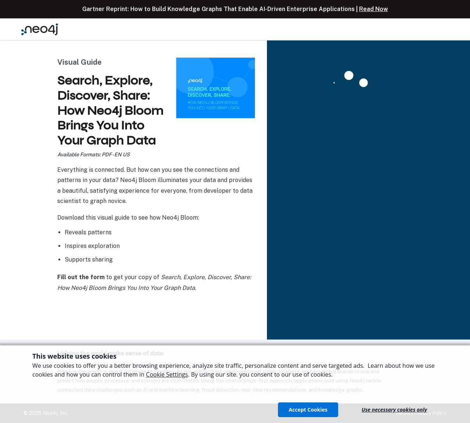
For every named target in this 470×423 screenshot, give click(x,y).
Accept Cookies (308, 409)
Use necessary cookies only (394, 409)
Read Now (373, 9)
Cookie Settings (167, 374)
